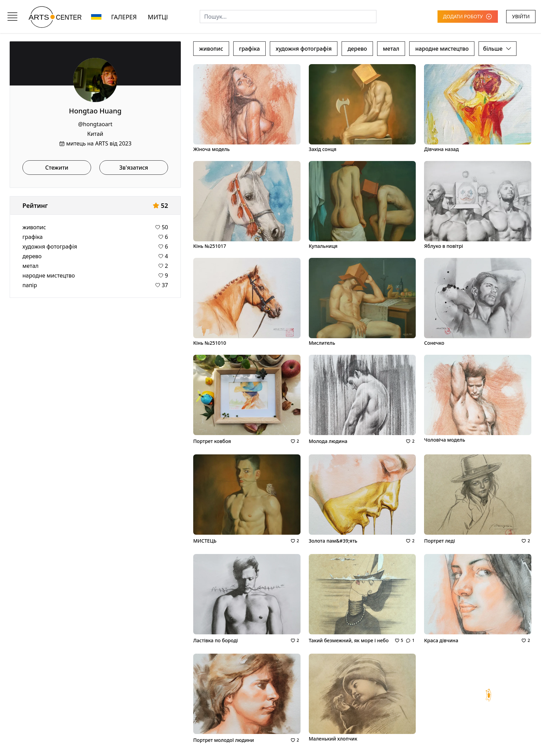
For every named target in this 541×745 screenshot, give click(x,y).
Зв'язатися (133, 167)
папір (29, 285)
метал (30, 266)
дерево (32, 256)
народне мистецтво (48, 275)
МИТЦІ (158, 17)
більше (497, 48)
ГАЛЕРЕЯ (124, 17)
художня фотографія (49, 246)
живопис (34, 227)
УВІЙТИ (521, 16)
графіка (32, 237)
